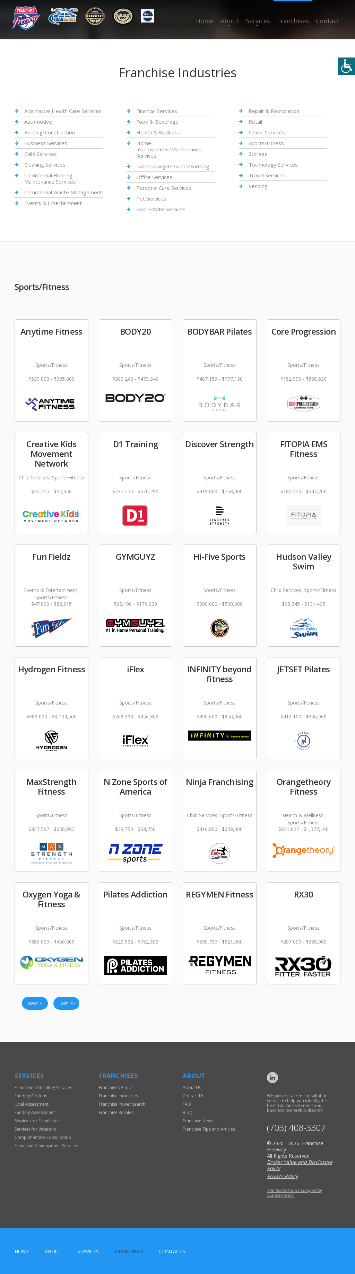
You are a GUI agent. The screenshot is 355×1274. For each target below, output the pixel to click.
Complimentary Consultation (43, 1137)
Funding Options (31, 1096)
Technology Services (273, 164)
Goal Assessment (32, 1104)
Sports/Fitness (266, 143)
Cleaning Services (45, 164)
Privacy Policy (282, 1176)
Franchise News (198, 1121)
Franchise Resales (116, 1112)
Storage (258, 153)
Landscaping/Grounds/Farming (172, 166)
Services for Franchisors (38, 1121)
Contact (327, 21)
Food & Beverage (157, 121)
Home (205, 21)
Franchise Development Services (46, 1146)
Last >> (66, 1003)
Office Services (154, 177)
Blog (187, 1112)
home (22, 1251)
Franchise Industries (118, 1096)
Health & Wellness (158, 132)
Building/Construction (49, 132)
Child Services (40, 153)
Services (258, 21)
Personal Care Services (163, 187)
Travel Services (267, 175)
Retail (255, 121)
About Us (192, 1087)
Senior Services (267, 132)
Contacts (172, 1251)
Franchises (293, 21)
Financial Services (156, 111)
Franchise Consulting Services (43, 1087)
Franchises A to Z (115, 1087)
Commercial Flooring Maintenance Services (50, 178)
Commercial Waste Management (63, 192)
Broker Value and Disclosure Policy (299, 1165)
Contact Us (193, 1096)
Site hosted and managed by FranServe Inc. (294, 1192)
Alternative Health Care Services (63, 111)
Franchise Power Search (122, 1104)
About (229, 21)
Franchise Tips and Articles (209, 1129)
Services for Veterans (35, 1129)
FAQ (187, 1104)
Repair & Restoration (274, 111)
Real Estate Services (160, 209)
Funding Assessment (35, 1112)
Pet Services (151, 198)
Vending (258, 186)
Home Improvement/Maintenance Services (168, 149)
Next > (34, 1003)
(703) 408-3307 (296, 1127)
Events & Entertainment (53, 203)
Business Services (45, 143)
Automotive (38, 121)
